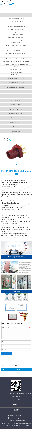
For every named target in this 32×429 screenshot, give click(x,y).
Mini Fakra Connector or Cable (16, 78)
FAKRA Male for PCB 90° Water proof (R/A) (16, 50)
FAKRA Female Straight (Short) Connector (16, 24)
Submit (7, 354)
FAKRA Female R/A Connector (16, 34)
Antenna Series (16, 126)
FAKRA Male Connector (16, 42)
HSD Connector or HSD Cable (16, 82)
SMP (16, 91)
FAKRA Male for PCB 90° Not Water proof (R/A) (16, 53)
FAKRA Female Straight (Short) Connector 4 (16, 32)
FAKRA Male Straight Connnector (16, 37)
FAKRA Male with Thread (16, 66)
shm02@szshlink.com (20, 418)
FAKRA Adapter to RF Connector (16, 87)
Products (16, 400)
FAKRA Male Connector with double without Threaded (16, 64)
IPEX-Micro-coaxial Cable (16, 122)
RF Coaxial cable (16, 131)
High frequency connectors (16, 109)
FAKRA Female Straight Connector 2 (16, 21)
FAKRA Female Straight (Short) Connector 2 (16, 26)
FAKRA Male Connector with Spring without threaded (16, 58)
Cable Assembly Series (16, 118)
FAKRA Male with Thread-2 (16, 69)
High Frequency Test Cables (16, 113)
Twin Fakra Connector (16, 74)
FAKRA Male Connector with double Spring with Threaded (16, 61)
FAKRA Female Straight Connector (16, 18)
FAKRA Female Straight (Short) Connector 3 (16, 29)
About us (15, 405)
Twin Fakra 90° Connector (16, 72)
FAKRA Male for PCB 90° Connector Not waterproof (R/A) (16, 48)
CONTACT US (16, 410)
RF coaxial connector (16, 96)
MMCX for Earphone (16, 100)
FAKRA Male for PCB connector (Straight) (15, 40)
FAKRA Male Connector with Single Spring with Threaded (16, 56)
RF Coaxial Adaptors (15, 104)
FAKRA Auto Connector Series (16, 15)
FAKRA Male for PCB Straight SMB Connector (15, 45)
